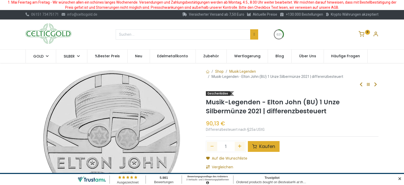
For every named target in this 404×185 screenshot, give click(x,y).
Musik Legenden (242, 71)
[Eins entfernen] (212, 146)
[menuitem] (107, 56)
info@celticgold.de (79, 14)
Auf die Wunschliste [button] (226, 158)
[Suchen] (254, 34)
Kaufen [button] (263, 146)
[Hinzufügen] (240, 146)
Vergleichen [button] (219, 167)
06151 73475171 (42, 14)
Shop (219, 71)
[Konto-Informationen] (375, 35)
